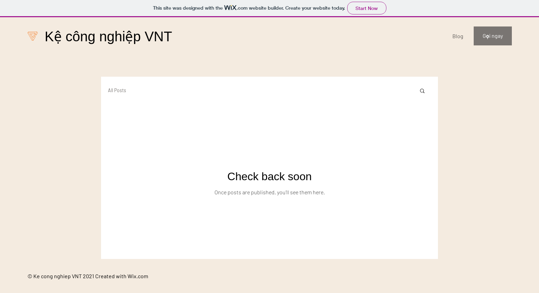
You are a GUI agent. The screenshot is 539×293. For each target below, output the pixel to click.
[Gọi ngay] (493, 35)
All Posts (117, 90)
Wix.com (138, 276)
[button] (422, 91)
